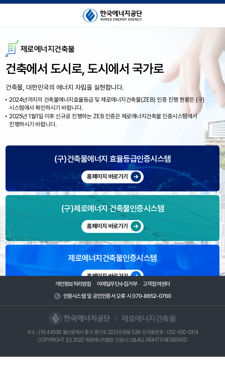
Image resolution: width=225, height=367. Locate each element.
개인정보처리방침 (73, 294)
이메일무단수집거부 (117, 294)
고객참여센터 (156, 294)
